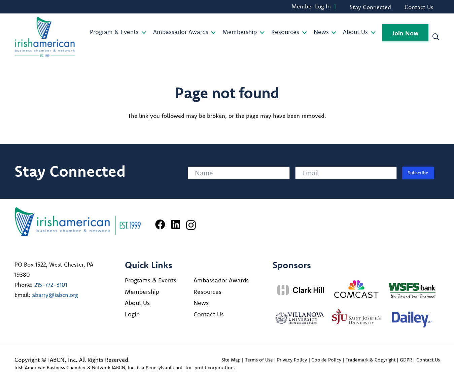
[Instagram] (191, 225)
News (201, 303)
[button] (142, 32)
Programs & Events (150, 280)
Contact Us (209, 314)
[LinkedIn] (175, 224)
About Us (137, 303)
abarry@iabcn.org (55, 294)
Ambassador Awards (221, 280)
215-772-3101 (50, 284)
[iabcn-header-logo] (45, 37)
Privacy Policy (292, 360)
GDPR (406, 360)
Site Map (231, 360)
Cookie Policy (326, 360)
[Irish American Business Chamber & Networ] (77, 221)
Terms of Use (259, 360)
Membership (142, 292)
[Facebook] (160, 224)
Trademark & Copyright (370, 360)
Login (132, 314)
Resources (207, 292)
